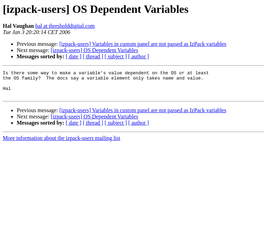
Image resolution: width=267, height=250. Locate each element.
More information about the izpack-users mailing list (61, 143)
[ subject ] (116, 56)
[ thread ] (93, 56)
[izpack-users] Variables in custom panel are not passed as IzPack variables (142, 44)
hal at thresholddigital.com (65, 26)
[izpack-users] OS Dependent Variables (94, 50)
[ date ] (73, 56)
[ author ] (138, 56)
